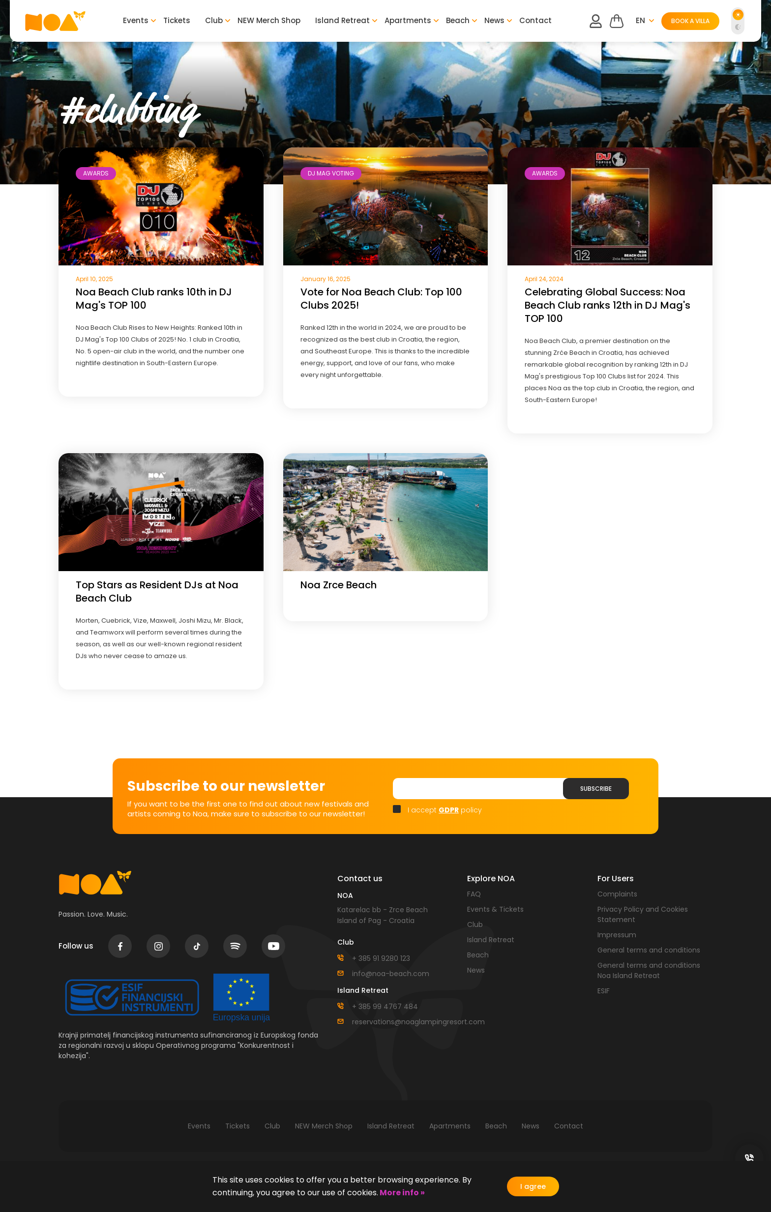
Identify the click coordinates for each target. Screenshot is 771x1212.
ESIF (603, 991)
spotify (235, 946)
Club (214, 20)
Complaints (617, 894)
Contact (535, 20)
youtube (273, 946)
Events (135, 20)
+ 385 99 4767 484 (385, 1006)
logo (55, 21)
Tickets (176, 20)
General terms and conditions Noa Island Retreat (648, 970)
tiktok (197, 946)
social (749, 1158)
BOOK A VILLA (690, 21)
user (595, 21)
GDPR (449, 810)
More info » (401, 1192)
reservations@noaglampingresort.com (402, 1022)
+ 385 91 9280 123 (381, 958)
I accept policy (445, 810)
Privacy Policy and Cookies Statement (642, 914)
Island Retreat (342, 20)
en (640, 20)
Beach (458, 20)
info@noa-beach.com (390, 974)
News (494, 20)
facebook (120, 946)
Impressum (616, 935)
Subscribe (596, 788)
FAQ (474, 894)
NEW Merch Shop (268, 20)
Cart (616, 21)
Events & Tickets (495, 909)
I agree (533, 1186)
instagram (158, 946)
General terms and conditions (648, 950)
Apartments (408, 20)
